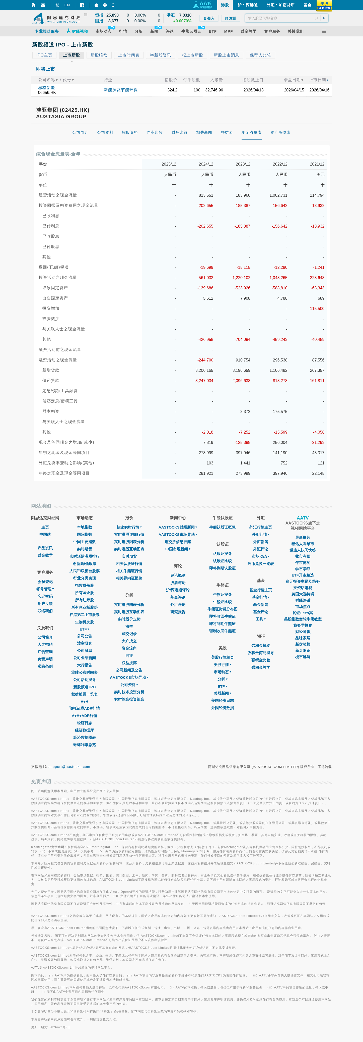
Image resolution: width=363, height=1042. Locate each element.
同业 (129, 655)
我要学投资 (302, 625)
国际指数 (84, 534)
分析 (222, 679)
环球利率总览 (84, 745)
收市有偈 (302, 556)
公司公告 (84, 636)
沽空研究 (84, 643)
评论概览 (177, 575)
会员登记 (45, 582)
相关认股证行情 (129, 563)
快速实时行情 (129, 527)
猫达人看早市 (303, 544)
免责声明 (45, 659)
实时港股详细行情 (129, 534)
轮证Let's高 (303, 613)
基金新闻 (260, 604)
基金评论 (177, 597)
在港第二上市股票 (84, 614)
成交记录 (129, 634)
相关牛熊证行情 (129, 571)
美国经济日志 (222, 700)
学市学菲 (302, 569)
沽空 (129, 626)
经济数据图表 (84, 737)
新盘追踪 (302, 650)
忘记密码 (45, 596)
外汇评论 (177, 604)
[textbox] (286, 18)
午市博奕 (302, 562)
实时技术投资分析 (129, 692)
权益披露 (129, 663)
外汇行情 (260, 534)
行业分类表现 (84, 578)
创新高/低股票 (84, 563)
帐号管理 (45, 589)
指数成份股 (84, 585)
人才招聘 (45, 644)
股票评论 (177, 583)
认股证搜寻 (222, 553)
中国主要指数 (84, 542)
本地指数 (84, 527)
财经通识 (302, 632)
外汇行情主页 (260, 527)
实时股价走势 (129, 619)
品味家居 (302, 638)
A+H (84, 701)
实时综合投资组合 (129, 699)
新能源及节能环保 (121, 90)
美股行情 (222, 664)
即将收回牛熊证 (222, 616)
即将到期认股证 (222, 568)
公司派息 (84, 650)
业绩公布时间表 (84, 672)
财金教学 (45, 555)
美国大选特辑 (303, 594)
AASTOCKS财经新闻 (178, 527)
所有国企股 (84, 593)
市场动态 (222, 672)
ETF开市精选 (303, 575)
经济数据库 (84, 730)
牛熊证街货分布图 (222, 609)
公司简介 (45, 637)
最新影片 (302, 537)
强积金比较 (260, 660)
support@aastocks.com (69, 767)
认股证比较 (222, 561)
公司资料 (129, 685)
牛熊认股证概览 (222, 527)
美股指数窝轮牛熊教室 (303, 619)
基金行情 (260, 597)
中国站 (45, 534)
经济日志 (84, 723)
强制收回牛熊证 (222, 631)
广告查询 (45, 652)
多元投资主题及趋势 (303, 581)
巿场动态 (260, 556)
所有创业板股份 (84, 607)
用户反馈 (45, 603)
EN (67, 5)
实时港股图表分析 (129, 542)
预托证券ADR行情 (84, 708)
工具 (261, 619)
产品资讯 (45, 548)
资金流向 (129, 648)
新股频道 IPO (84, 687)
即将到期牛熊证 (222, 623)
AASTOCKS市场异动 (129, 677)
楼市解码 (302, 657)
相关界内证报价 (129, 578)
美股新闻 (222, 693)
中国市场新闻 (177, 549)
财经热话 (302, 600)
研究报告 (177, 612)
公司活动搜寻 (84, 680)
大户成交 (129, 641)
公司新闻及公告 (129, 670)
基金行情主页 (260, 590)
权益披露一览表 (84, 694)
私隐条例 (45, 666)
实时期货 (84, 549)
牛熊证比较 (222, 602)
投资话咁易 (302, 588)
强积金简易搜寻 (261, 653)
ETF (84, 629)
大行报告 (84, 665)
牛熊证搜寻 (222, 594)
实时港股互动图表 (129, 549)
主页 (45, 527)
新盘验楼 (302, 644)
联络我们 (45, 611)
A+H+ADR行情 (84, 715)
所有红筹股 (84, 600)
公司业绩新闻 (84, 658)
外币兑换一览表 (261, 563)
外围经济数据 (222, 708)
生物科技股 (84, 622)
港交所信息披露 (178, 542)
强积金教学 (260, 667)
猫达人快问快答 (302, 550)
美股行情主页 (222, 657)
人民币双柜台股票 (84, 571)
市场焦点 (302, 606)
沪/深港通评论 (178, 590)
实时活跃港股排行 (84, 556)
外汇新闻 (260, 542)
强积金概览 (260, 645)
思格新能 (46, 87)
